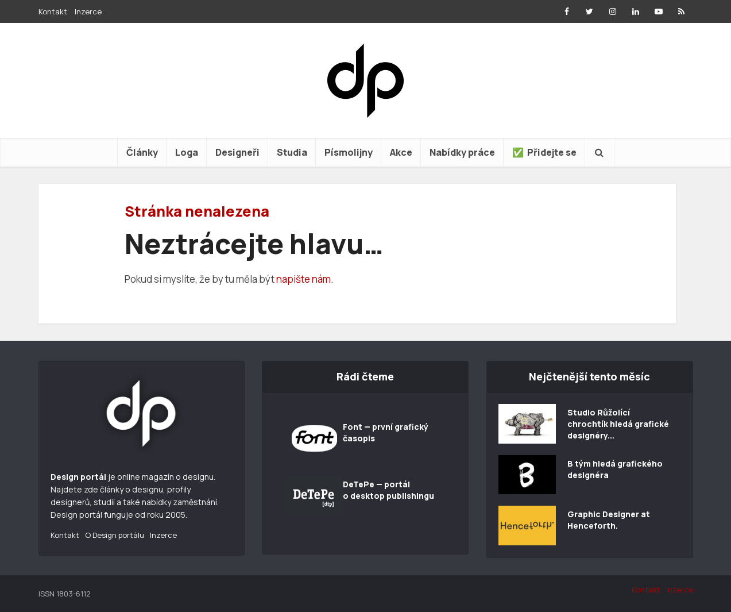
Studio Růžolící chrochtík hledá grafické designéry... (618, 424)
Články (142, 152)
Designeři (237, 152)
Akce (401, 152)
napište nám (303, 279)
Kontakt (52, 11)
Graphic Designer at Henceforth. (608, 520)
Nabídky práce (462, 152)
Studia (292, 152)
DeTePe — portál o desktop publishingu (388, 490)
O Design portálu (114, 535)
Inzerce (88, 11)
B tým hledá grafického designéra (615, 469)
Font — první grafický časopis (385, 432)
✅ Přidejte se (544, 152)
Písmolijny (348, 152)
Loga (186, 152)
